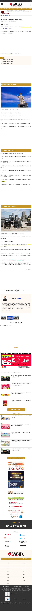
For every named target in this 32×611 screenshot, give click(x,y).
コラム (24, 577)
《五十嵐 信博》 (28, 269)
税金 (30, 8)
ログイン (8, 558)
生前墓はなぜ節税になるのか (7, 63)
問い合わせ (13, 586)
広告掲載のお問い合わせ (22, 586)
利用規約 (27, 586)
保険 (26, 8)
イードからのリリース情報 (25, 588)
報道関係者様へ (8, 586)
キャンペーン (22, 8)
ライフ (8, 577)
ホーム (8, 563)
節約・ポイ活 (13, 8)
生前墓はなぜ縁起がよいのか (7, 61)
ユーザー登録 (24, 558)
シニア (17, 8)
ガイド (8, 580)
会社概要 (19, 588)
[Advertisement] (16, 335)
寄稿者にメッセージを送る (7, 310)
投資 (9, 8)
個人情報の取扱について (7, 588)
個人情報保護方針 (14, 588)
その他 (8, 583)
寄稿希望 (16, 586)
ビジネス (24, 574)
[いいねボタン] (18, 291)
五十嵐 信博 (12, 298)
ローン (8, 574)
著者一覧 (4, 586)
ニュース (5, 8)
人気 (1, 8)
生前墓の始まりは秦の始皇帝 (7, 59)
